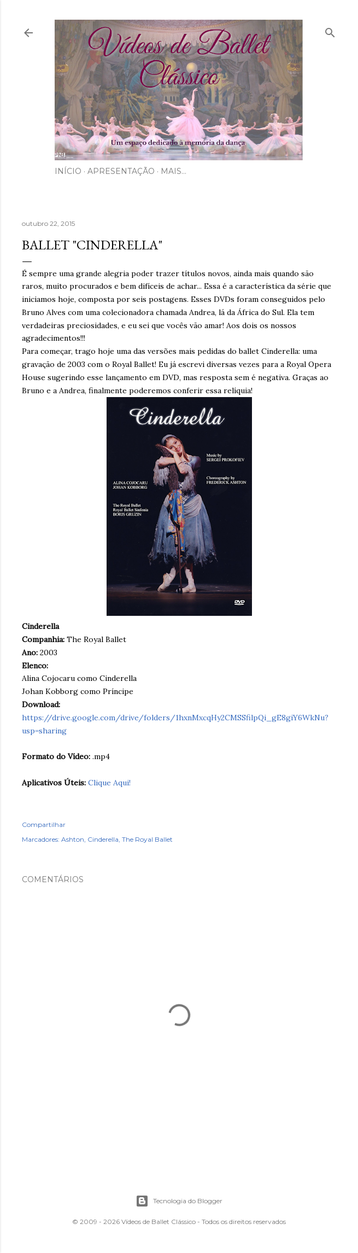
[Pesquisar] (330, 30)
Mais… (173, 171)
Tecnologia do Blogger (179, 1201)
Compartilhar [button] (44, 824)
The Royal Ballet (147, 839)
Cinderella (103, 839)
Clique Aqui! (109, 783)
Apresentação (121, 171)
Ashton (72, 839)
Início (68, 171)
